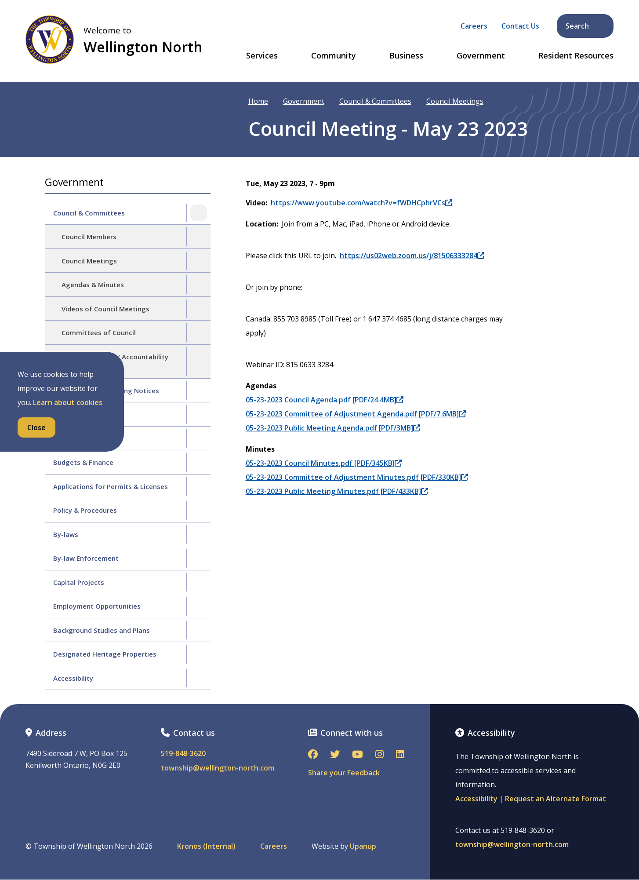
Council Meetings (454, 101)
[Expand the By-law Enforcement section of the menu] (198, 558)
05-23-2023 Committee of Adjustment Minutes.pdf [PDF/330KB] (357, 477)
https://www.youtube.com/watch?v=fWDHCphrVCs (361, 203)
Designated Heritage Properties (104, 654)
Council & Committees (375, 101)
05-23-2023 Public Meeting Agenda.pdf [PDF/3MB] (333, 428)
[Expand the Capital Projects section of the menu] (198, 582)
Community (333, 56)
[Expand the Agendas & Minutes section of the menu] (198, 284)
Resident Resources (576, 56)
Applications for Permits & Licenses (110, 486)
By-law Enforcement (86, 558)
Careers (474, 26)
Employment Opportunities (97, 606)
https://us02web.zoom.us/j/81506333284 (412, 255)
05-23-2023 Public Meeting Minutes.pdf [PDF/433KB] (337, 491)
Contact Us (520, 26)
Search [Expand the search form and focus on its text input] (586, 26)
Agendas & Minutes (93, 284)
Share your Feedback (344, 773)
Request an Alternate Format (555, 798)
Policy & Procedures (85, 510)
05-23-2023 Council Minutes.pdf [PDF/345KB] (324, 463)
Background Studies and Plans (101, 630)
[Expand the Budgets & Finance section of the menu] (198, 462)
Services (262, 56)
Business (406, 56)
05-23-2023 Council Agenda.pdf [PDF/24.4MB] (324, 400)
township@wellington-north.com (217, 768)
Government (481, 56)
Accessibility (73, 678)
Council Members (89, 236)
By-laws (65, 534)
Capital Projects (78, 582)
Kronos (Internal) (206, 846)
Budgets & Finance (83, 462)
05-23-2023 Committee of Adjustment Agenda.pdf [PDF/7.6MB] (356, 414)
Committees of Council (99, 332)
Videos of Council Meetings (105, 308)
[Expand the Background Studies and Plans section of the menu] (198, 630)
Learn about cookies (67, 402)
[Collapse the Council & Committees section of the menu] (198, 212)
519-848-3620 (183, 753)
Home (258, 101)
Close (36, 427)
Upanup (363, 846)
